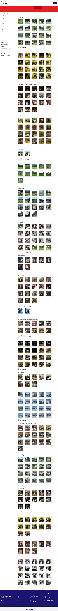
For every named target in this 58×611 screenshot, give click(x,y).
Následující (24, 47)
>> (28, 47)
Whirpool (17, 596)
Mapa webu (3, 600)
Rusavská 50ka (32, 597)
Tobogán (17, 599)
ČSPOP (46, 596)
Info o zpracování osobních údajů (7, 596)
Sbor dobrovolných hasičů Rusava (51, 599)
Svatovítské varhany (33, 601)
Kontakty (2, 601)
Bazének (17, 597)
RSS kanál (3, 599)
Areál (17, 600)
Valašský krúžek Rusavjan (49, 597)
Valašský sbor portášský (49, 600)
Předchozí (22, 81)
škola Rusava (32, 599)
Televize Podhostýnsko (34, 596)
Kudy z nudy (32, 600)
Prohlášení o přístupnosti (5, 597)
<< (18, 81)
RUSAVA (8, 3)
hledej (55, 2)
